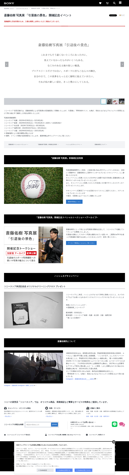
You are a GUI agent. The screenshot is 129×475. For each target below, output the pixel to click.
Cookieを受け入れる (84, 470)
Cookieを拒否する (64, 470)
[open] (114, 3)
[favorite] (100, 3)
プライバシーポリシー (42, 466)
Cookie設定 (43, 470)
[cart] (107, 3)
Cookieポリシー (36, 464)
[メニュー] (121, 3)
